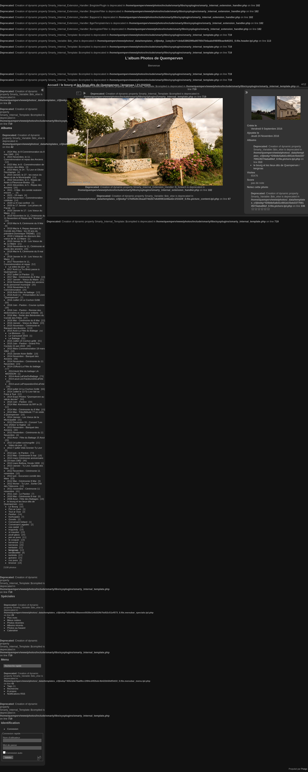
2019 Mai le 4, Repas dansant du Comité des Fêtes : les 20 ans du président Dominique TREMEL (22, 231)
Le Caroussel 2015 (18, 335)
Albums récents (15, 625)
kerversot (13, 542)
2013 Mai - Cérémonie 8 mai (21, 455)
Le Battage (14, 338)
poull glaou (14, 534)
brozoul (12, 562)
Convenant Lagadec (19, 524)
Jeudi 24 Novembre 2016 (265, 135)
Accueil (53, 84)
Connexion (12, 729)
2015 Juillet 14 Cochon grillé (21, 341)
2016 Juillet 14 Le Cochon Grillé (23, 300)
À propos (11, 691)
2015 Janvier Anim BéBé (20, 353)
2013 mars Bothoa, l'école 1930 (23, 463)
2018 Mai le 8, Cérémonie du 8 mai (25, 251)
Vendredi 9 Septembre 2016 (266, 128)
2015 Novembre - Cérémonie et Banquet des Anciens (22, 326)
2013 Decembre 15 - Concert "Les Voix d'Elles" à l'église (23, 423)
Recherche (12, 688)
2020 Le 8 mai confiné (18, 203)
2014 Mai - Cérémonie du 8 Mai (23, 409)
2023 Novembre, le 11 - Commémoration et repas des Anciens (23, 158)
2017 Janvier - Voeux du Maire (23, 279)
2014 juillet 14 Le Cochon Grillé (23, 389)
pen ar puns (15, 537)
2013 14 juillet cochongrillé (21, 442)
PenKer (12, 514)
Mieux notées (14, 620)
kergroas (13, 550)
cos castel (14, 527)
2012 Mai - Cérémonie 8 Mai (21, 481)
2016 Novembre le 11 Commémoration (16, 288)
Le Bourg (13, 506)
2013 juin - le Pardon (18, 453)
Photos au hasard (16, 628)
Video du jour (15, 445)
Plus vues (12, 617)
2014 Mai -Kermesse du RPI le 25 (24, 404)
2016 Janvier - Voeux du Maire (23, 323)
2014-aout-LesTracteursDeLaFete (26, 378)
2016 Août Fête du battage (21, 292)
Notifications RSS (16, 693)
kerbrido (13, 555)
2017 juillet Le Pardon (18, 274)
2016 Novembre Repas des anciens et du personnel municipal (24, 283)
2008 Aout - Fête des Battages (22, 499)
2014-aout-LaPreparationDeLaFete (27, 384)
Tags (9, 686)
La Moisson (14, 333)
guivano (13, 557)
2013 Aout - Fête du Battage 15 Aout (26, 437)
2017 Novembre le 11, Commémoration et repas (17, 262)
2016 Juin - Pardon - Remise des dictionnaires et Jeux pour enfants (22, 311)
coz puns (13, 560)
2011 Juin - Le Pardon (18, 493)
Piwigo (304, 769)
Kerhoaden (14, 516)
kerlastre (13, 547)
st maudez (14, 532)
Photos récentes (15, 622)
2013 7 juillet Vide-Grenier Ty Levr (24, 447)
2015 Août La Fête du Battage (22, 330)
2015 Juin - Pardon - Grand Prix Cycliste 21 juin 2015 (22, 344)
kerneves (13, 545)
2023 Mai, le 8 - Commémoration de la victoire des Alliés (24, 165)
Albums (6, 128)
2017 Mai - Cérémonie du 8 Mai (23, 277)
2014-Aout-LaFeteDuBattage (23, 376)
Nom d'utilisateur (11, 737)
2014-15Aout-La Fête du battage (24, 366)
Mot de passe (10, 745)
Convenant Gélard (18, 522)
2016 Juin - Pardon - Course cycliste (26, 305)
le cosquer (14, 539)
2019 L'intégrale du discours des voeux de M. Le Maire (22, 237)
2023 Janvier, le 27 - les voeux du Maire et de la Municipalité (23, 176)
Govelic (12, 519)
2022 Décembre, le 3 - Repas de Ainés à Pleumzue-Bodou (22, 181)
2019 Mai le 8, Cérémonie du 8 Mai (25, 223)
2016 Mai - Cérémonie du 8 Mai (23, 320)
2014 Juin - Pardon (17, 401)
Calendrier (12, 630)
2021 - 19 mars (15, 195)
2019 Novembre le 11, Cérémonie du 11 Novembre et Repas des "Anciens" (24, 216)
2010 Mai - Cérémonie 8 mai (21, 496)
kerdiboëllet (14, 552)
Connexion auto (12, 753)
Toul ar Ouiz (15, 511)
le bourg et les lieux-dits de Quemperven (276, 165)
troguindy (13, 529)
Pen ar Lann (15, 509)
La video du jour (17, 266)
